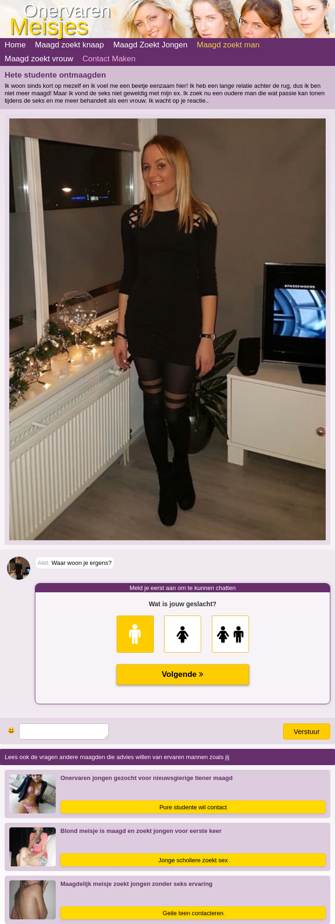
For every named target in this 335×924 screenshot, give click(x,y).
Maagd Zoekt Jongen (150, 44)
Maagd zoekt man (228, 44)
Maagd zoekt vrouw (39, 58)
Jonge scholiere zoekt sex (193, 860)
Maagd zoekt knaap (69, 44)
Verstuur (307, 731)
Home (15, 44)
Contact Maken (108, 58)
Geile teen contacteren (193, 913)
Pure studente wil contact (193, 807)
